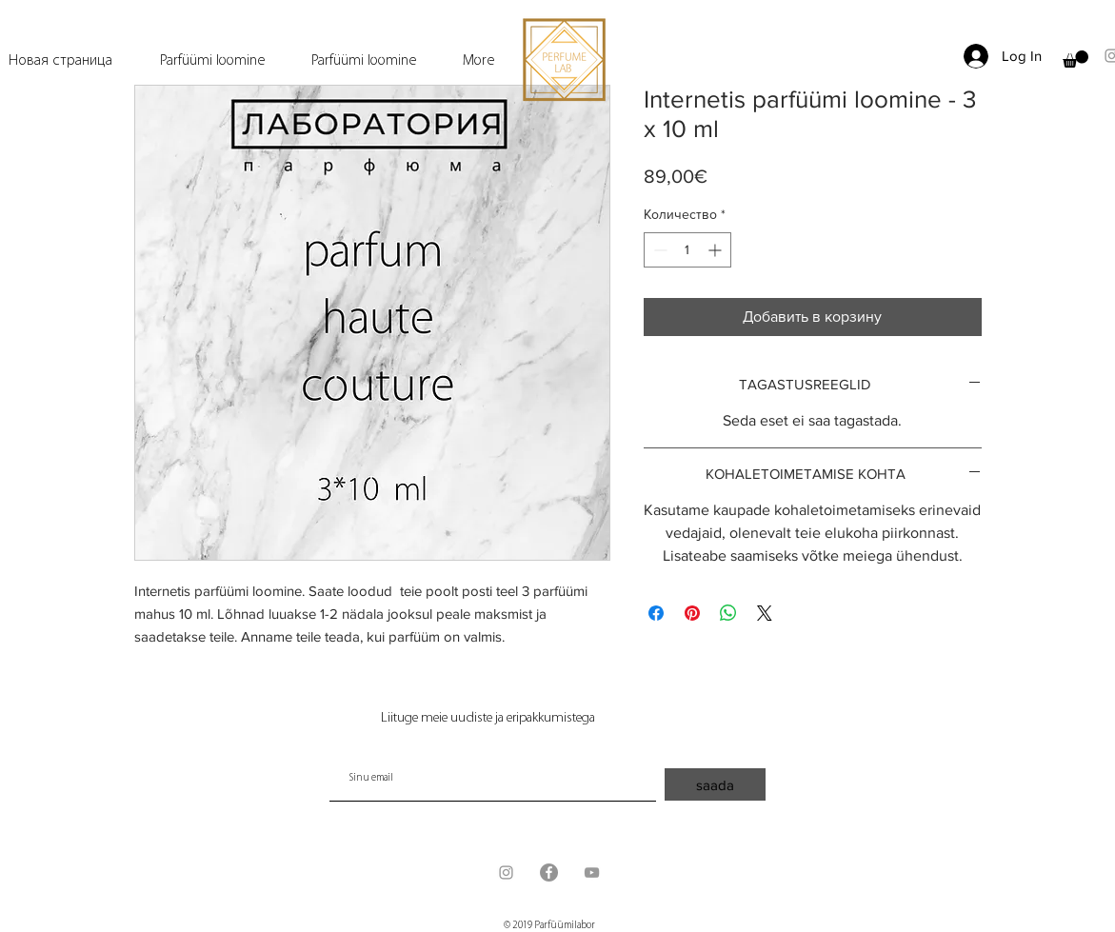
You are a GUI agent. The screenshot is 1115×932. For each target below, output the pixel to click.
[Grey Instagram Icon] (506, 872)
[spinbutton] (687, 250)
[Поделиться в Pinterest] (692, 613)
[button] (1075, 59)
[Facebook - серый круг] (549, 872)
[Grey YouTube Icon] (592, 872)
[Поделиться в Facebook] (656, 613)
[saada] (715, 784)
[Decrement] (658, 250)
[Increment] (716, 250)
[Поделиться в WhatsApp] (728, 613)
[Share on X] (764, 613)
